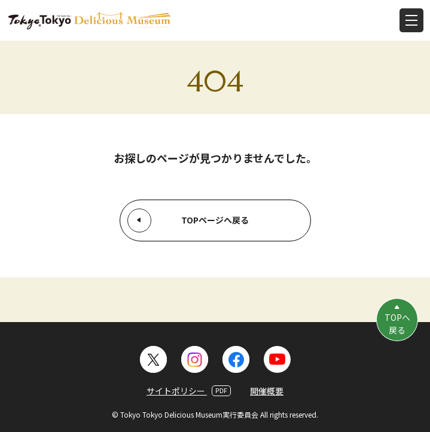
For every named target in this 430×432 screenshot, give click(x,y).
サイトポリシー (189, 391)
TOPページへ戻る (215, 220)
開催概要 (266, 391)
